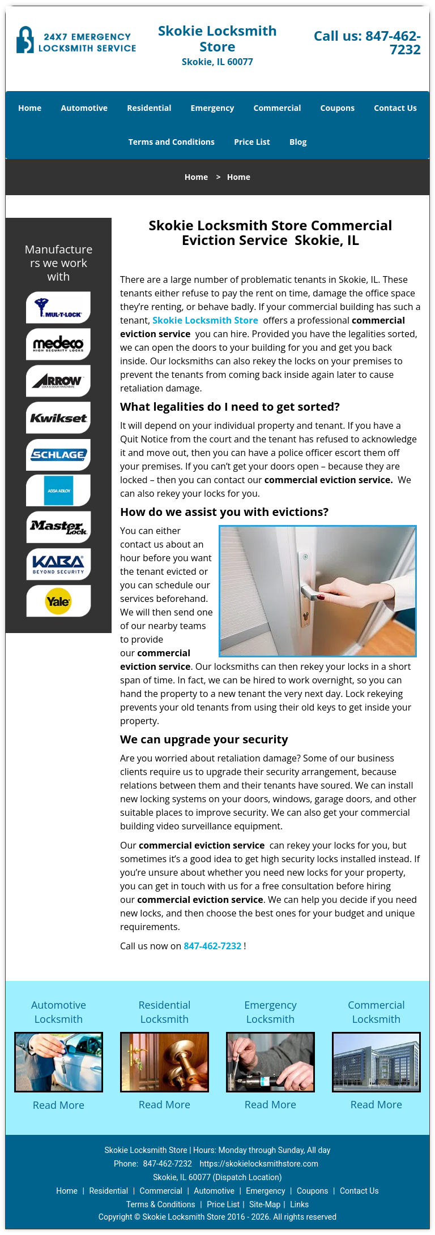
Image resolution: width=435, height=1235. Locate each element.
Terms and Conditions (172, 141)
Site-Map (264, 1204)
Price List (252, 141)
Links (299, 1204)
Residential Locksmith (164, 1012)
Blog (297, 141)
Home (29, 107)
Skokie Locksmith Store (205, 320)
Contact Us (395, 107)
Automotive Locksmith (58, 1012)
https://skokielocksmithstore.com (258, 1163)
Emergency (212, 107)
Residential (149, 107)
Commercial (277, 107)
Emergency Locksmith (270, 1012)
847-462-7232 (393, 42)
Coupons (338, 107)
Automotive (84, 107)
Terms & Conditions (160, 1204)
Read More (58, 1105)
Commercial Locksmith (376, 1012)
